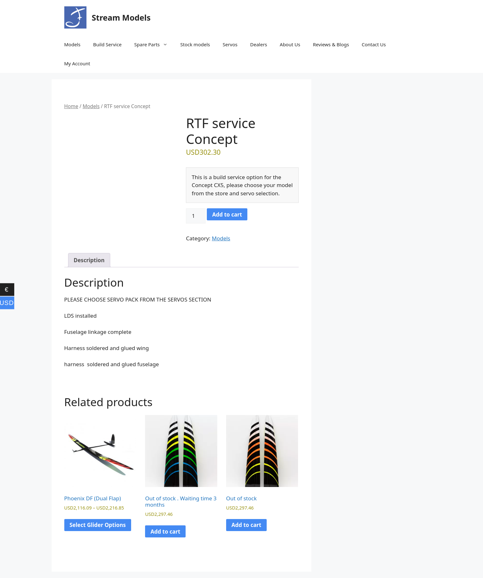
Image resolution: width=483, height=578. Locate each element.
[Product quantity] (196, 216)
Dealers (258, 44)
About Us (290, 44)
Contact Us (374, 44)
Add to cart (227, 214)
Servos (230, 44)
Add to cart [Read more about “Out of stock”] (246, 525)
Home (71, 106)
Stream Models (121, 17)
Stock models (195, 44)
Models (72, 44)
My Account (77, 63)
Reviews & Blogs (331, 44)
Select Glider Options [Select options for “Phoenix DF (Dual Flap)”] (98, 525)
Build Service (107, 44)
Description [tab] (89, 260)
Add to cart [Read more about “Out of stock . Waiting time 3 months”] (165, 531)
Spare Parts (154, 44)
